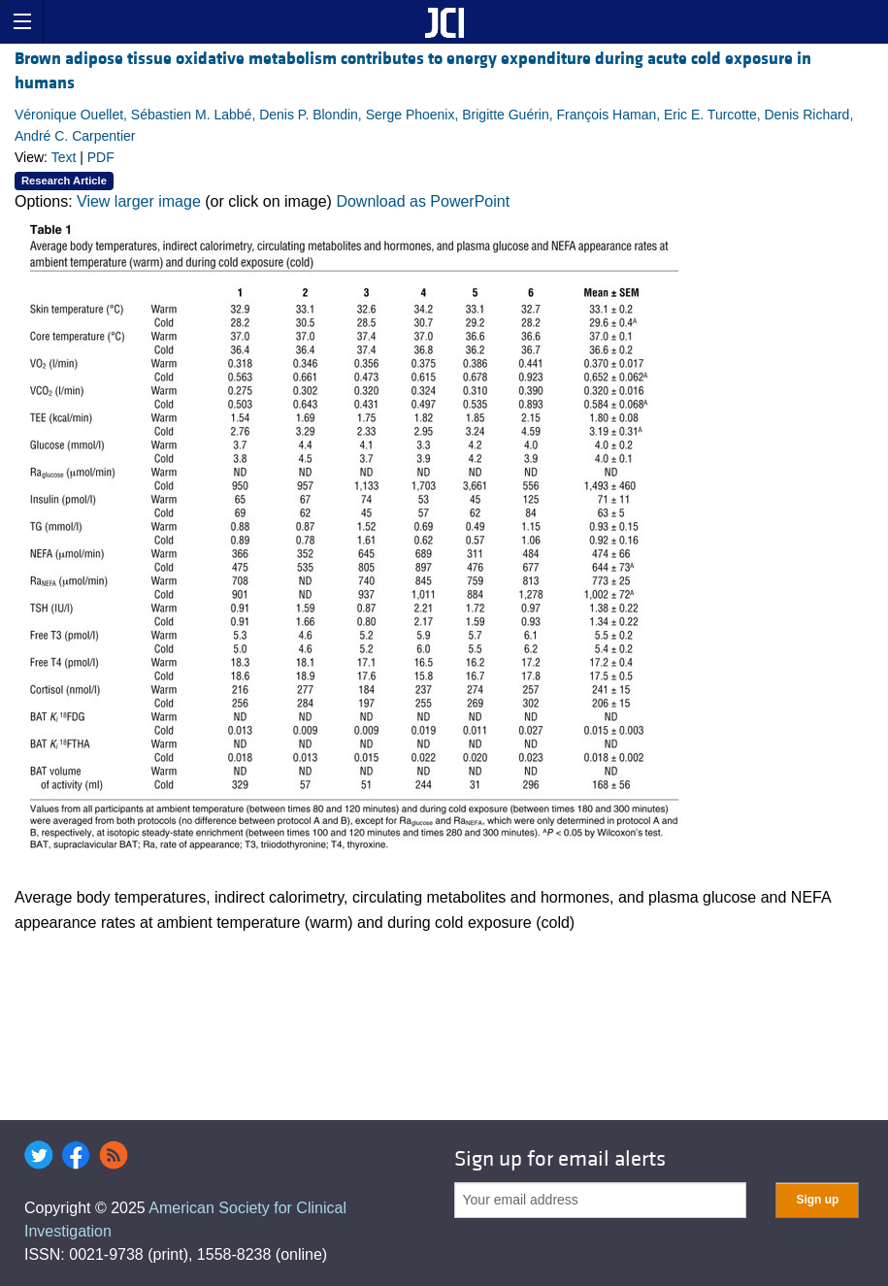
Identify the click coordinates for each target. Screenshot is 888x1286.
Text (64, 157)
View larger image (139, 201)
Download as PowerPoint (423, 201)
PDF (101, 157)
